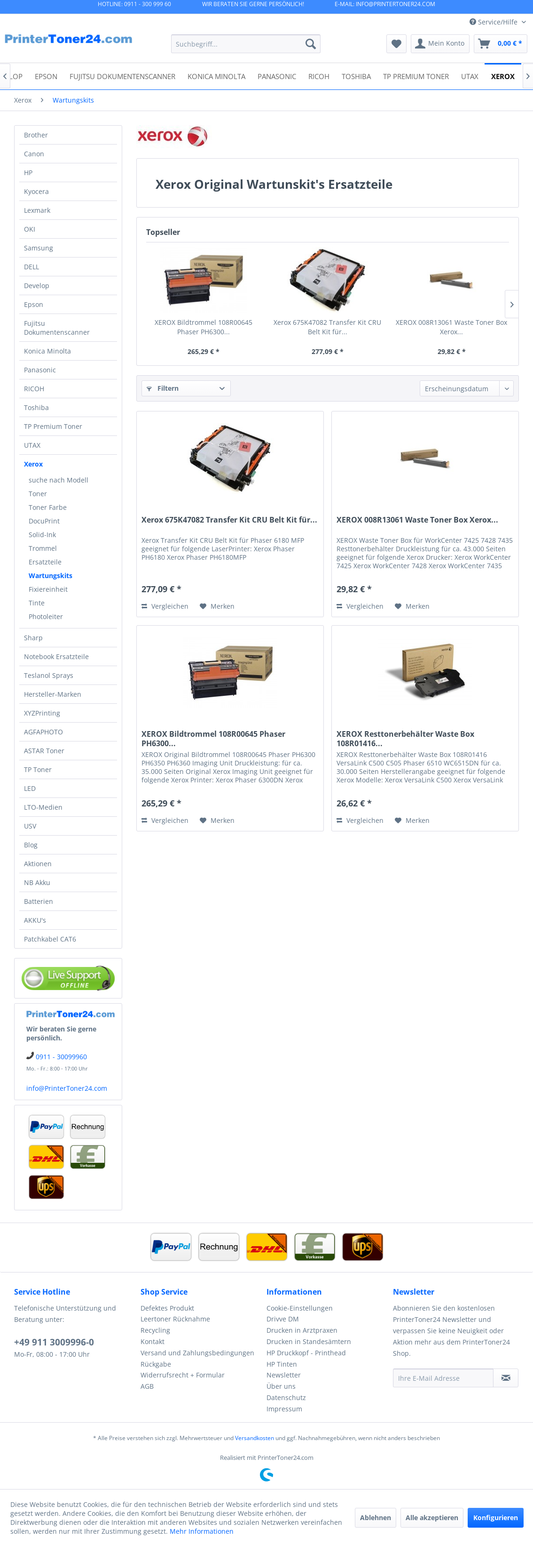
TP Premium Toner (53, 426)
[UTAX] (470, 75)
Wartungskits (50, 575)
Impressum (284, 1408)
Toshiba (36, 407)
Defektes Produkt (167, 1308)
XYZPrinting (42, 713)
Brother (36, 134)
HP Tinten (281, 1364)
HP (28, 172)
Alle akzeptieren (432, 1517)
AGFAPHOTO (43, 731)
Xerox (33, 463)
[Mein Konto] (440, 43)
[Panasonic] (276, 75)
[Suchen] (311, 43)
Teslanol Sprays (48, 675)
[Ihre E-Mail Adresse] (443, 1378)
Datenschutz (286, 1397)
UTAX (32, 445)
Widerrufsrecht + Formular (183, 1374)
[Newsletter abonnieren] (505, 1378)
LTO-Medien (43, 807)
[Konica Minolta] (216, 75)
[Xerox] (503, 75)
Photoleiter (46, 616)
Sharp (33, 637)
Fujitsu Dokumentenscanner (57, 328)
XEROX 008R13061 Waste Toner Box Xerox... (451, 327)
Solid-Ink (42, 534)
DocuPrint (44, 520)
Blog (31, 844)
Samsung (38, 247)
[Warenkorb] (500, 43)
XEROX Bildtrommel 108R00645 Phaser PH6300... (203, 327)
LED (30, 788)
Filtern (163, 388)
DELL (31, 266)
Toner (38, 493)
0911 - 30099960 (61, 1056)
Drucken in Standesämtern (308, 1341)
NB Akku (37, 882)
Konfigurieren (495, 1517)
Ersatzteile (45, 561)
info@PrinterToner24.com (66, 1088)
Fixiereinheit (48, 589)
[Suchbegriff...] (246, 43)
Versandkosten (254, 1438)
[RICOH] (319, 75)
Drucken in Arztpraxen (301, 1330)
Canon (34, 153)
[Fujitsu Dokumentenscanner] (122, 75)
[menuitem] (246, 43)
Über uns (281, 1386)
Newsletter (283, 1374)
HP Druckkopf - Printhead (306, 1352)
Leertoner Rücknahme (175, 1318)
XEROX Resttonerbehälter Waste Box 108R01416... (405, 738)
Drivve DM (282, 1318)
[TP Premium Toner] (416, 75)
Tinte (37, 602)
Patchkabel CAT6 (50, 938)
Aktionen (38, 863)
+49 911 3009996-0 (54, 1342)
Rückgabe (156, 1364)
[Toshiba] (356, 75)
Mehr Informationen (202, 1531)
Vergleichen (164, 606)
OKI (29, 229)
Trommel (43, 548)
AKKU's (35, 920)
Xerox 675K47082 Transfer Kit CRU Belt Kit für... (327, 327)
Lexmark (37, 210)
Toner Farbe (48, 507)
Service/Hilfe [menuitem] (494, 21)
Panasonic (40, 369)
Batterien (38, 901)
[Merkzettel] (396, 43)
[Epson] (46, 75)
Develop (36, 285)
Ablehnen (375, 1517)
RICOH (34, 388)
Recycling (155, 1330)
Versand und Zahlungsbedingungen (197, 1352)
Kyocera (36, 191)
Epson (33, 304)
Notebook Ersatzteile (56, 656)
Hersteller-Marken (52, 694)
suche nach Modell (58, 479)
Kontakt (153, 1341)
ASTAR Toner (44, 750)
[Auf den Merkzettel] (217, 606)
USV (30, 825)
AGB (147, 1386)
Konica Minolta (47, 350)
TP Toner (38, 769)
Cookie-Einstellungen (299, 1308)
